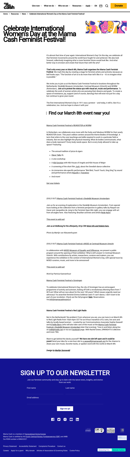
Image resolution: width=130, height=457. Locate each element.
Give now (36, 6)
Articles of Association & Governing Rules (52, 451)
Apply (88, 6)
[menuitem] (96, 6)
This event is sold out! (55, 219)
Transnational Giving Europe (35, 434)
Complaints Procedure (47, 446)
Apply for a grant (17, 451)
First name (31, 388)
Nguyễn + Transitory (80, 173)
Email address (33, 397)
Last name (70, 388)
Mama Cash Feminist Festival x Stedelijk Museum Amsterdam (83, 198)
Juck (78, 166)
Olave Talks (56, 155)
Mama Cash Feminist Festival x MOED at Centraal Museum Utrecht (85, 244)
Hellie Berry (57, 324)
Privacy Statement (10, 446)
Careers (6, 451)
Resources (76, 6)
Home (5, 14)
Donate (119, 5)
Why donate (30, 451)
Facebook (76, 329)
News (24, 14)
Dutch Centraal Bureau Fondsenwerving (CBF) (43, 437)
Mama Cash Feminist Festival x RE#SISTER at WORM (68, 125)
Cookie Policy (75, 451)
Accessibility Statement (28, 446)
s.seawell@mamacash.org (94, 341)
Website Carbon (118, 450)
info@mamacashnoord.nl (60, 299)
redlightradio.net (56, 329)
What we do (49, 6)
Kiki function (58, 163)
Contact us (61, 446)
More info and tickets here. (98, 226)
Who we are (63, 6)
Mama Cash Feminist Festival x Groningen (64, 280)
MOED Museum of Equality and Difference (81, 250)
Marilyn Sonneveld (62, 350)
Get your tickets (53, 183)
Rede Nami (105, 212)
